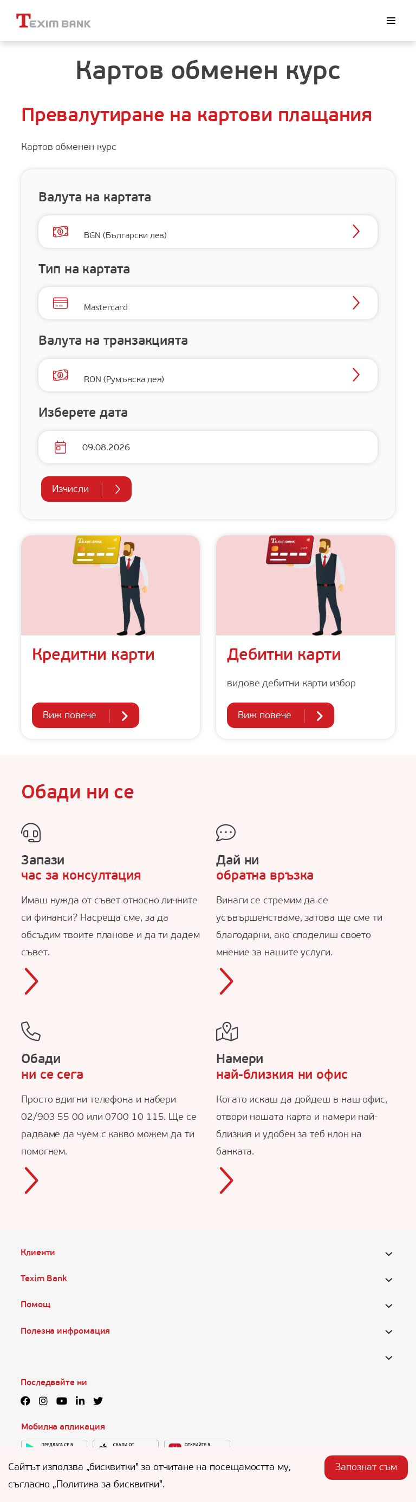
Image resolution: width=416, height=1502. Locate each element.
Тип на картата (84, 270)
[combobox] (84, 232)
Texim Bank (44, 1279)
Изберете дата (83, 413)
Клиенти (38, 1253)
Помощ (35, 1305)
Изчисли (86, 489)
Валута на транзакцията (113, 341)
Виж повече (85, 716)
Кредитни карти (93, 655)
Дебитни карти (284, 655)
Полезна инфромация (65, 1331)
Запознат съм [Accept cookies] (366, 1467)
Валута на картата (94, 198)
